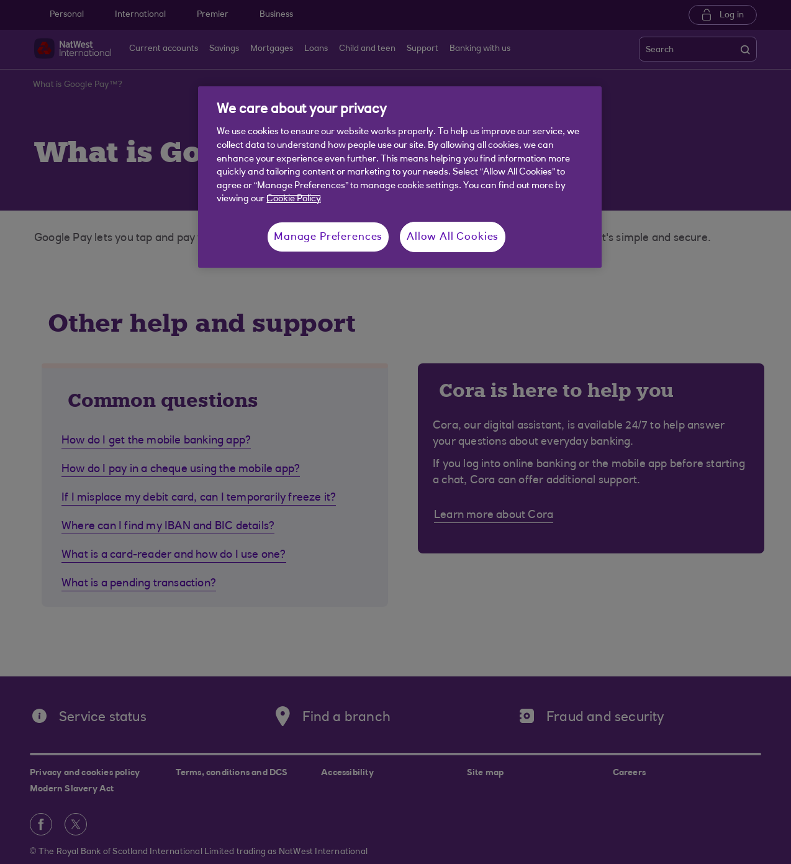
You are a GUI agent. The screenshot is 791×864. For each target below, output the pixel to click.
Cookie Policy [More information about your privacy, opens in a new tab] (293, 199)
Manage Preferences (328, 237)
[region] (400, 177)
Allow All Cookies (453, 237)
